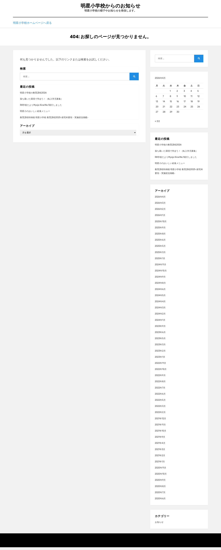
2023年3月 (160, 347)
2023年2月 (160, 353)
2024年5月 (160, 298)
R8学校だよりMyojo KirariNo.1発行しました (41, 108)
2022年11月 (160, 366)
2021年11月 (160, 427)
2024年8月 (160, 285)
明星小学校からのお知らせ (110, 6)
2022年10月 (161, 372)
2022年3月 (160, 409)
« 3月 (157, 124)
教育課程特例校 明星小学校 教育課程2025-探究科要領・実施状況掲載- (54, 120)
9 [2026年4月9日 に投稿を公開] (177, 99)
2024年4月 (160, 304)
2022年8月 (160, 384)
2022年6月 (160, 396)
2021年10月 (160, 433)
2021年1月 (160, 464)
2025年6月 (160, 242)
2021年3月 (160, 452)
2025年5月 (160, 248)
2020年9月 (160, 482)
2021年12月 (160, 421)
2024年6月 (160, 292)
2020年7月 (160, 495)
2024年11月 (160, 267)
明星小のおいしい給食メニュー (35, 114)
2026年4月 (160, 199)
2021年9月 (160, 439)
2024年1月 (160, 323)
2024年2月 (160, 316)
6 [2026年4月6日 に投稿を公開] (156, 99)
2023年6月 (160, 335)
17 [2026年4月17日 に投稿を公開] (185, 104)
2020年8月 (160, 489)
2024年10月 (161, 273)
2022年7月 (160, 390)
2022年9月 (160, 378)
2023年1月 (160, 359)
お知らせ (159, 525)
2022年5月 (160, 403)
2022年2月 (160, 415)
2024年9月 (160, 279)
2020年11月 (160, 470)
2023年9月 (160, 329)
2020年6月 (160, 501)
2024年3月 (160, 310)
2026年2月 (160, 212)
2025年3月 (160, 255)
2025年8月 (160, 236)
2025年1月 (160, 261)
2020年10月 (161, 476)
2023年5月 (160, 341)
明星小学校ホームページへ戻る (32, 25)
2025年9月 (160, 230)
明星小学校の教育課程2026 (33, 95)
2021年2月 (160, 458)
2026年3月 (160, 205)
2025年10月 (161, 224)
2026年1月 (160, 218)
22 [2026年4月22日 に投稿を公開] (171, 109)
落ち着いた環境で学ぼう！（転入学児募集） (41, 101)
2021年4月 (160, 446)
